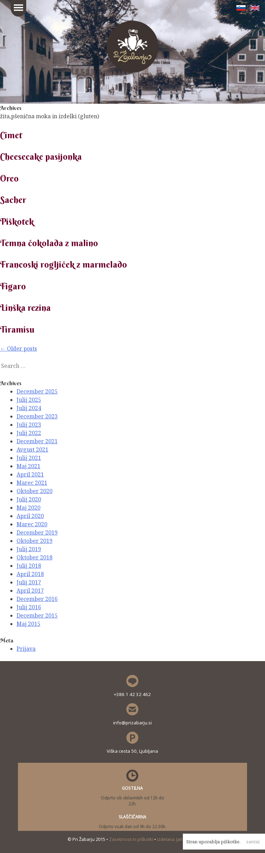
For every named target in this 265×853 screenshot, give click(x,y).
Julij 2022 (29, 433)
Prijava (26, 648)
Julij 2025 (29, 400)
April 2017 (30, 590)
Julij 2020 (29, 499)
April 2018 (30, 574)
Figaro (13, 286)
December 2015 (37, 615)
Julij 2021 (29, 458)
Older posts (18, 348)
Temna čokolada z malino (49, 243)
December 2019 (37, 532)
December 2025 (37, 391)
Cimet (11, 135)
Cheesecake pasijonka (41, 156)
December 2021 (37, 441)
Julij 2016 (29, 607)
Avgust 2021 (32, 449)
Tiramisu (17, 329)
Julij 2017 (29, 582)
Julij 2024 (29, 408)
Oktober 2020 (34, 491)
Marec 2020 (32, 524)
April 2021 (30, 474)
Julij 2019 (29, 549)
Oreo (9, 178)
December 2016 (37, 599)
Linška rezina (25, 307)
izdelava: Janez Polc (177, 839)
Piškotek (17, 221)
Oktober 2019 (34, 541)
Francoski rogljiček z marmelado (63, 264)
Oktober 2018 (34, 557)
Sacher (13, 199)
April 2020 (30, 516)
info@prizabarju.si (132, 723)
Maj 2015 (28, 624)
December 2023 (37, 416)
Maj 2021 (28, 466)
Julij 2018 (29, 565)
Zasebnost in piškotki (131, 839)
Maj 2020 (28, 507)
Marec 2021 (32, 482)
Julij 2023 (29, 424)
